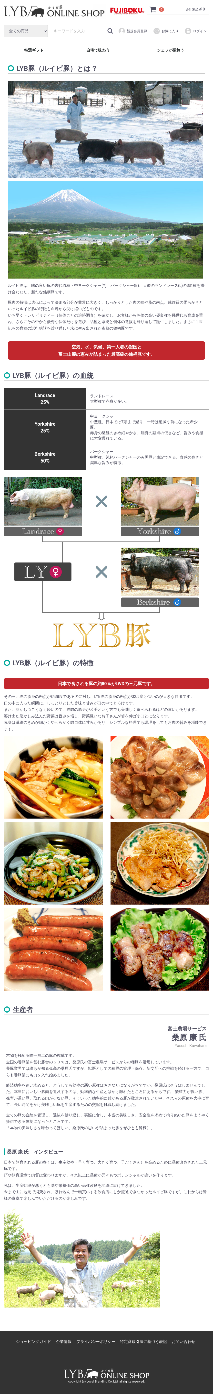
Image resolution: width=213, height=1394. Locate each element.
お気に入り (166, 31)
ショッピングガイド (33, 1341)
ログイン (195, 31)
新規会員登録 (132, 31)
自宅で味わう (98, 50)
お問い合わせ (183, 1341)
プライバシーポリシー (95, 1341)
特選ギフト (34, 50)
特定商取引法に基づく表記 (143, 1341)
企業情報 (63, 1341)
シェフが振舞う (170, 50)
